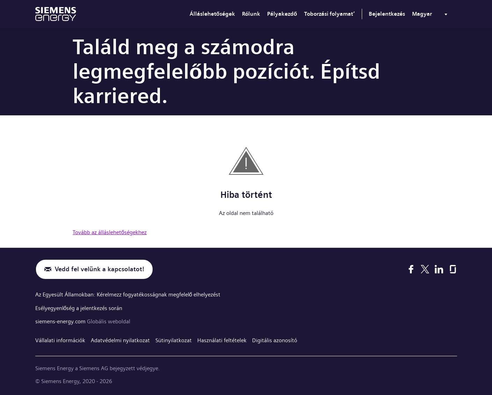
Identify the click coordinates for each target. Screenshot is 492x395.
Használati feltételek (222, 339)
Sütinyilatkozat (173, 339)
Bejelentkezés (387, 13)
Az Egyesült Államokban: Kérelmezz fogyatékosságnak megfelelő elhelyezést (128, 294)
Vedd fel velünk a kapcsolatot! (99, 269)
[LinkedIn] (439, 269)
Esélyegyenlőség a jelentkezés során (79, 307)
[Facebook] (411, 269)
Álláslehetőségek (212, 13)
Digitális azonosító (274, 339)
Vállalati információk (60, 339)
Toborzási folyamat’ (329, 13)
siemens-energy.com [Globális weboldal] (61, 320)
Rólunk (251, 13)
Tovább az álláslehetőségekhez (110, 232)
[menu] (431, 15)
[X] (425, 269)
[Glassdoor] (453, 269)
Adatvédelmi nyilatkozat (120, 339)
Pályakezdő (282, 13)
